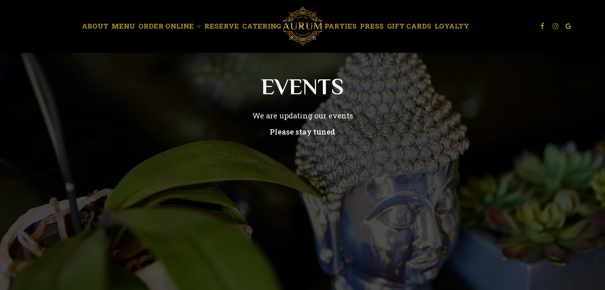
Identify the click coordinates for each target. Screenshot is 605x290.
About (95, 26)
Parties (340, 26)
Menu (123, 26)
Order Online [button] (169, 26)
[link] (303, 26)
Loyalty (452, 26)
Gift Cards (409, 26)
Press (372, 26)
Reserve (221, 26)
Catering (261, 26)
